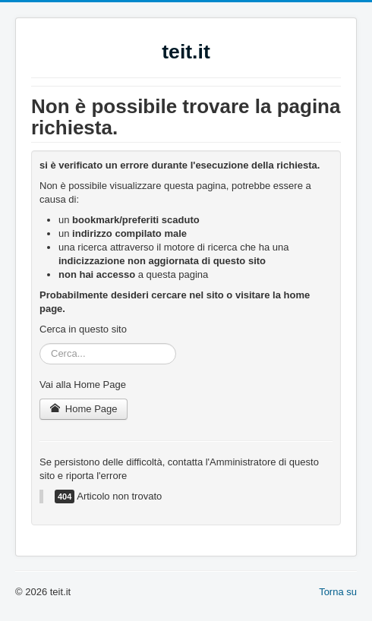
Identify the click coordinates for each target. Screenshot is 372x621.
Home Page (83, 409)
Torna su (338, 591)
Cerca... (39, 343)
